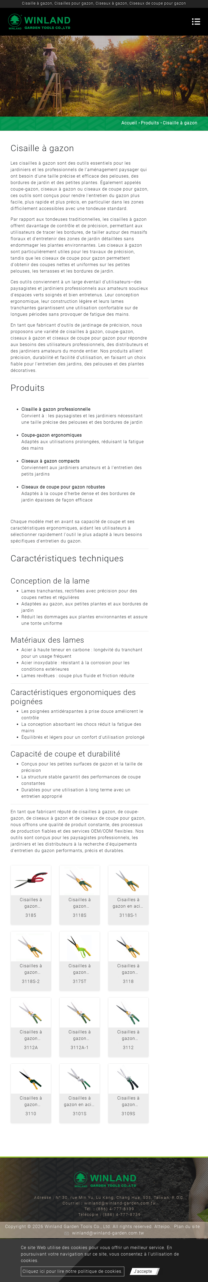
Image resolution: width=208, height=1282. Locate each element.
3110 (30, 1113)
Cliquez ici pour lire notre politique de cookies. (72, 1271)
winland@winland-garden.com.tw (120, 1203)
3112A (31, 1047)
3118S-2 (31, 981)
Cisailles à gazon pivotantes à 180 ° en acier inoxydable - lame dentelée (80, 1036)
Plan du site (187, 1226)
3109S (128, 1113)
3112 (128, 1047)
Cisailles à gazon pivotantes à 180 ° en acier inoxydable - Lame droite (31, 1036)
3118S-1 (128, 915)
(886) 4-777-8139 (115, 1209)
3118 (128, 981)
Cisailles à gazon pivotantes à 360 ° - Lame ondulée (79, 970)
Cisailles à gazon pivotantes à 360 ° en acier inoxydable (31, 904)
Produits (150, 123)
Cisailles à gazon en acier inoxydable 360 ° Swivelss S (128, 904)
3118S (79, 915)
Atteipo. (162, 1226)
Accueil (129, 123)
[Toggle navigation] (196, 21)
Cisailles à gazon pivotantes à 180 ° (128, 1036)
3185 (30, 915)
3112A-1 (80, 1047)
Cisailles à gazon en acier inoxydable (80, 1102)
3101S (79, 1113)
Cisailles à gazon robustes (128, 1102)
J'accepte (143, 1271)
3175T (80, 981)
